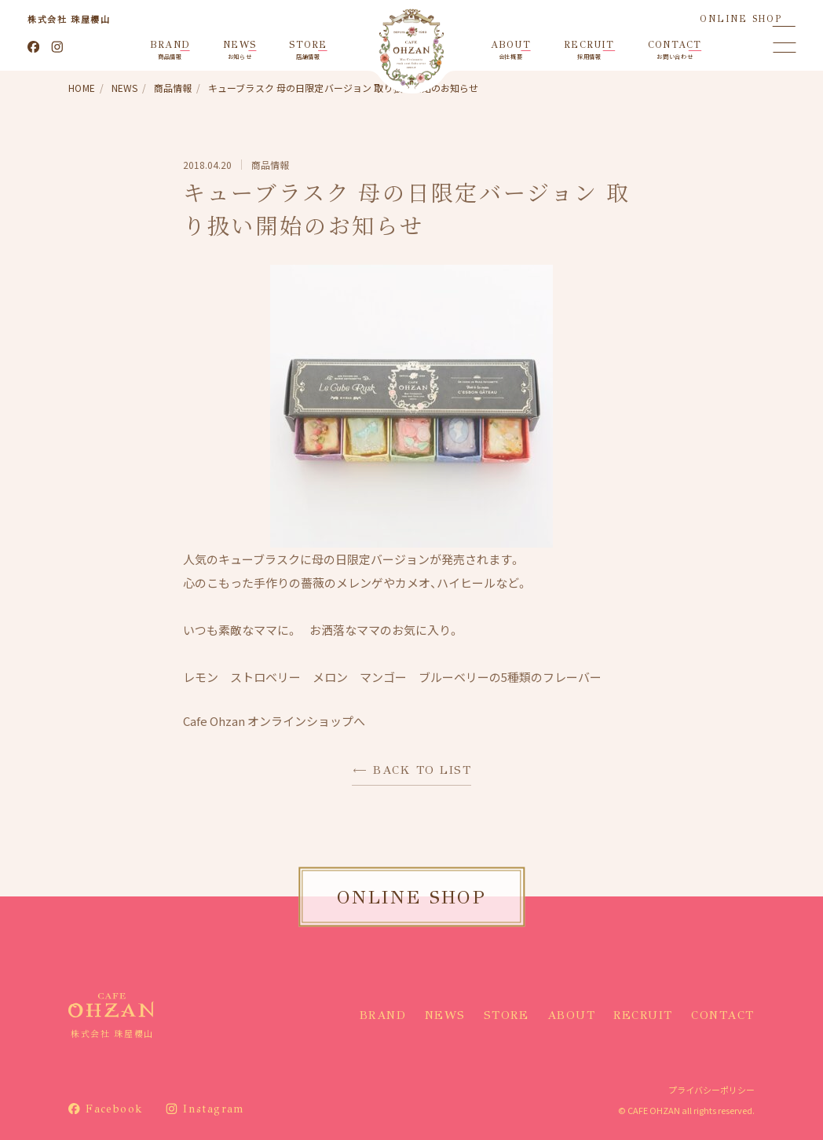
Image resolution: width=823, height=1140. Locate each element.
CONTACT (723, 1015)
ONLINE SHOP (740, 18)
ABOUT (571, 1015)
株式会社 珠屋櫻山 (69, 19)
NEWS (445, 1015)
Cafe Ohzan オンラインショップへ (274, 721)
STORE (506, 1015)
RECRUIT (643, 1015)
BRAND (383, 1015)
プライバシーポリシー (711, 1089)
